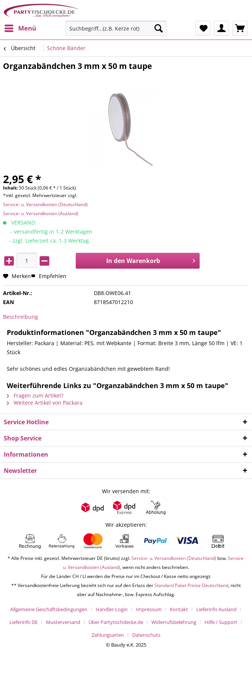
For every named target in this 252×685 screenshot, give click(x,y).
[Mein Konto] (221, 28)
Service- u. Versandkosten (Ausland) (40, 213)
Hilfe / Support (221, 622)
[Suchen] (158, 28)
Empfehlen (48, 276)
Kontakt (179, 609)
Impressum (149, 609)
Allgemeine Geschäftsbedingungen (48, 609)
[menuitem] (20, 28)
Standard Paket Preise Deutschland (191, 585)
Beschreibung (20, 316)
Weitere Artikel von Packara (44, 402)
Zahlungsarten (108, 634)
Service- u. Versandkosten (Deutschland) (45, 204)
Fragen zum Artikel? (35, 395)
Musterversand (63, 622)
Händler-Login (112, 609)
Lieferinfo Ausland (216, 609)
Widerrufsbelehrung (173, 622)
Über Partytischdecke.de (116, 622)
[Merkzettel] (203, 28)
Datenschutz (146, 634)
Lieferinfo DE (23, 622)
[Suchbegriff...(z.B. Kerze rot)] (116, 28)
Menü (20, 27)
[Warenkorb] (239, 28)
